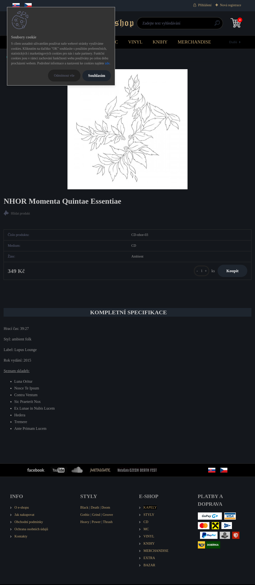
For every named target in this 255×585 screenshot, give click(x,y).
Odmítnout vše (64, 75)
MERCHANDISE (194, 41)
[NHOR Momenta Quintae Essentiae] (127, 129)
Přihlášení (205, 5)
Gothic (85, 515)
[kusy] (199, 271)
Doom (105, 508)
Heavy (84, 523)
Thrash (108, 523)
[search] (185, 25)
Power (96, 523)
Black (84, 508)
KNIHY (160, 41)
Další (233, 42)
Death (95, 508)
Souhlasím (96, 76)
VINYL (135, 41)
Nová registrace (230, 5)
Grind (96, 515)
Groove (108, 515)
